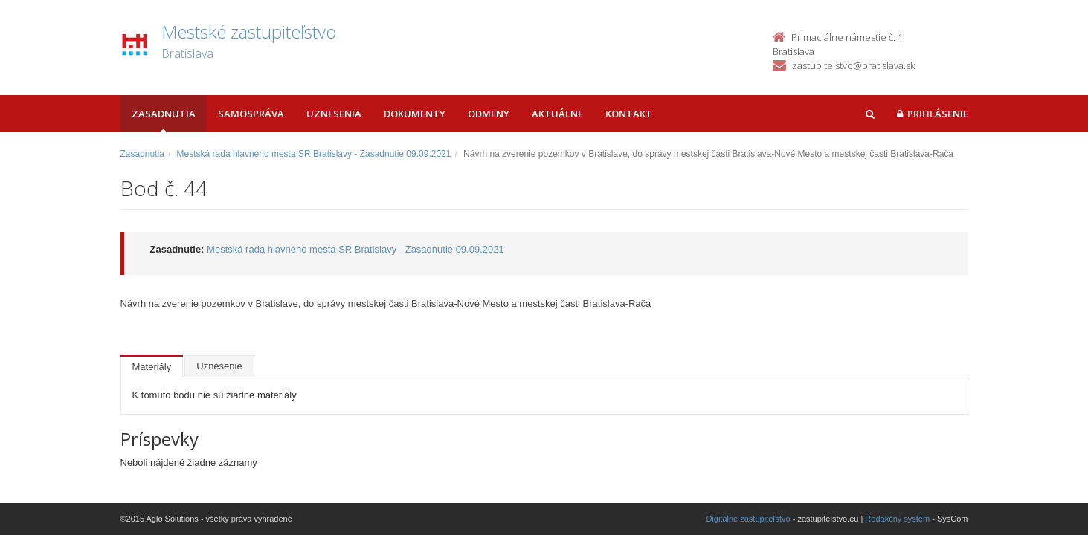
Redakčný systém (897, 518)
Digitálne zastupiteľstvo (748, 518)
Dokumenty (414, 113)
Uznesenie (219, 366)
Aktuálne (557, 113)
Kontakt (628, 113)
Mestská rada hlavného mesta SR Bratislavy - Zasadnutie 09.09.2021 (314, 154)
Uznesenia (333, 113)
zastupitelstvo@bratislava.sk (853, 65)
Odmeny (488, 113)
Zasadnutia (164, 113)
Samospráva (251, 113)
